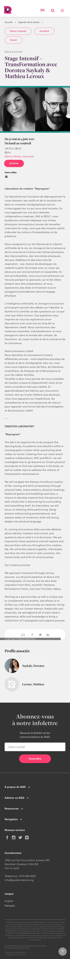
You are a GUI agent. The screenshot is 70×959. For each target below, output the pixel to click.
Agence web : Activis (16, 954)
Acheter (14, 163)
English (9, 901)
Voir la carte (12, 868)
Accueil (9, 22)
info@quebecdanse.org (19, 880)
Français (10, 905)
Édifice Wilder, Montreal (19, 156)
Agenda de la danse (28, 22)
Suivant (13, 40)
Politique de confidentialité (17, 948)
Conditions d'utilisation (15, 952)
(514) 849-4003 (27, 876)
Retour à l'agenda (18, 31)
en (42, 10)
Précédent (44, 31)
